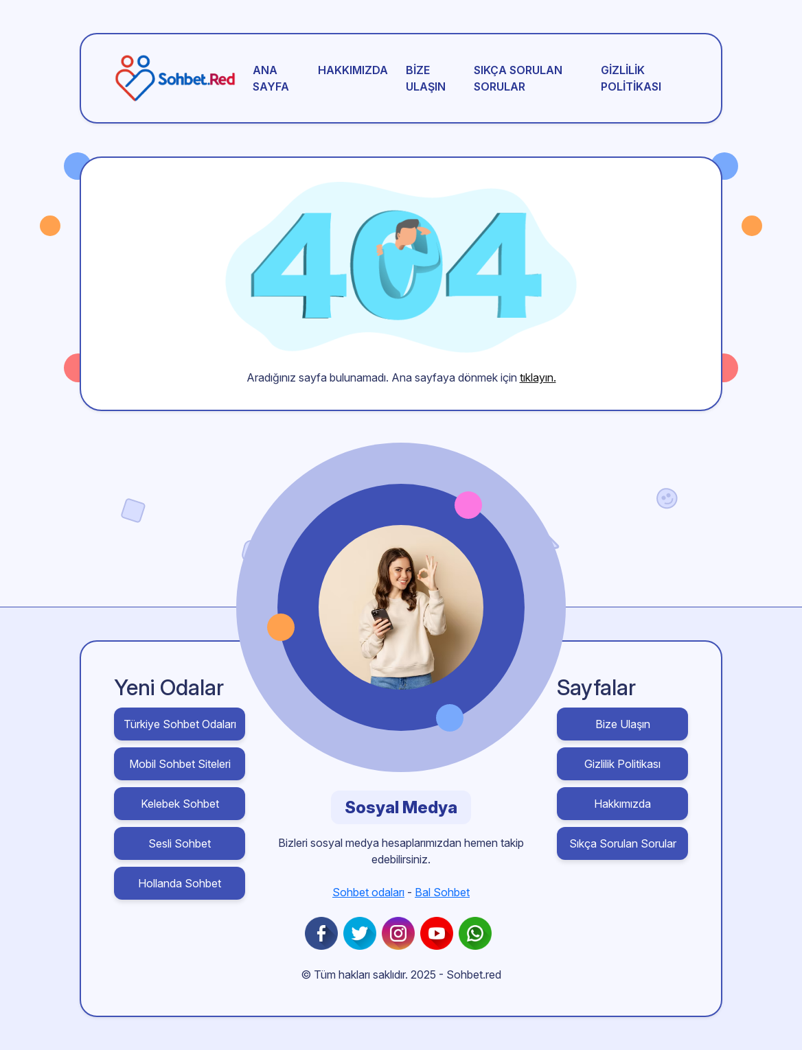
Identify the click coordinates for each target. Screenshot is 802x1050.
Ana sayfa (271, 78)
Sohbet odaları (368, 892)
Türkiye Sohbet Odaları (180, 724)
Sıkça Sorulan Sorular (518, 78)
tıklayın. (538, 377)
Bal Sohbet (442, 892)
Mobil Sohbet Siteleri (180, 764)
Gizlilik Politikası (631, 78)
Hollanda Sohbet (179, 883)
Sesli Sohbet (179, 843)
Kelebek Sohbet (180, 803)
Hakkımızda (353, 70)
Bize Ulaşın (426, 78)
